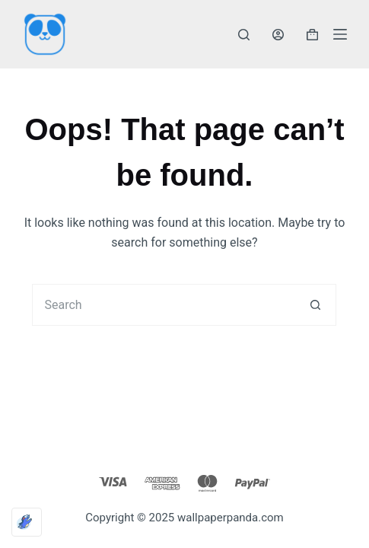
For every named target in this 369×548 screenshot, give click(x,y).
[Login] (278, 34)
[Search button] (315, 305)
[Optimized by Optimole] (26, 522)
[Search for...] (163, 305)
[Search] (244, 34)
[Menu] (340, 34)
